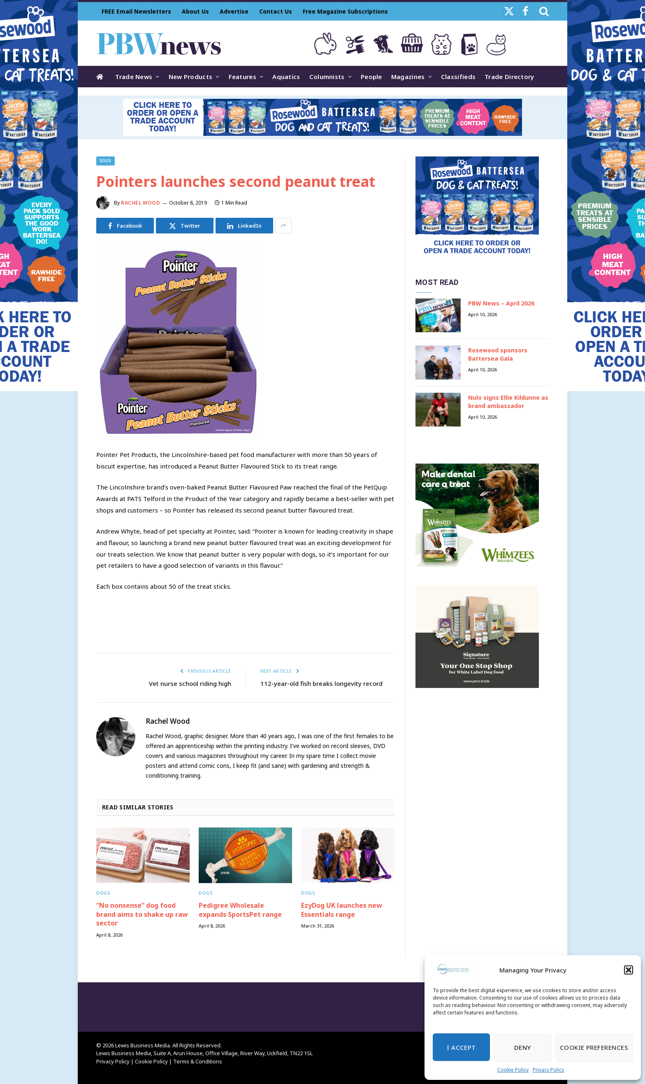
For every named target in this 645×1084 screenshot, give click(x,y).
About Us (195, 11)
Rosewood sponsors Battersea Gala (497, 354)
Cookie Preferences (594, 1047)
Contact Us (275, 11)
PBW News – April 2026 (501, 303)
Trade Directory (509, 76)
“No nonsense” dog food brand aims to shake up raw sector (142, 914)
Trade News (133, 76)
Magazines (408, 76)
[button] (628, 970)
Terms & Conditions (197, 1061)
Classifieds (458, 76)
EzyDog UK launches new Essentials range (341, 910)
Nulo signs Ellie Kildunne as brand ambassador (508, 402)
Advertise (234, 11)
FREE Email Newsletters (136, 11)
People (371, 76)
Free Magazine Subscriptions (345, 11)
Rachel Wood (140, 202)
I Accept (461, 1047)
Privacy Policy (548, 1069)
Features (242, 76)
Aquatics (286, 76)
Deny (522, 1047)
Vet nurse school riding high (190, 683)
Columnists (327, 76)
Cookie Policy (513, 1069)
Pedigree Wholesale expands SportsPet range (240, 910)
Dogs (105, 161)
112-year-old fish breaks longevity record (321, 683)
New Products (191, 76)
